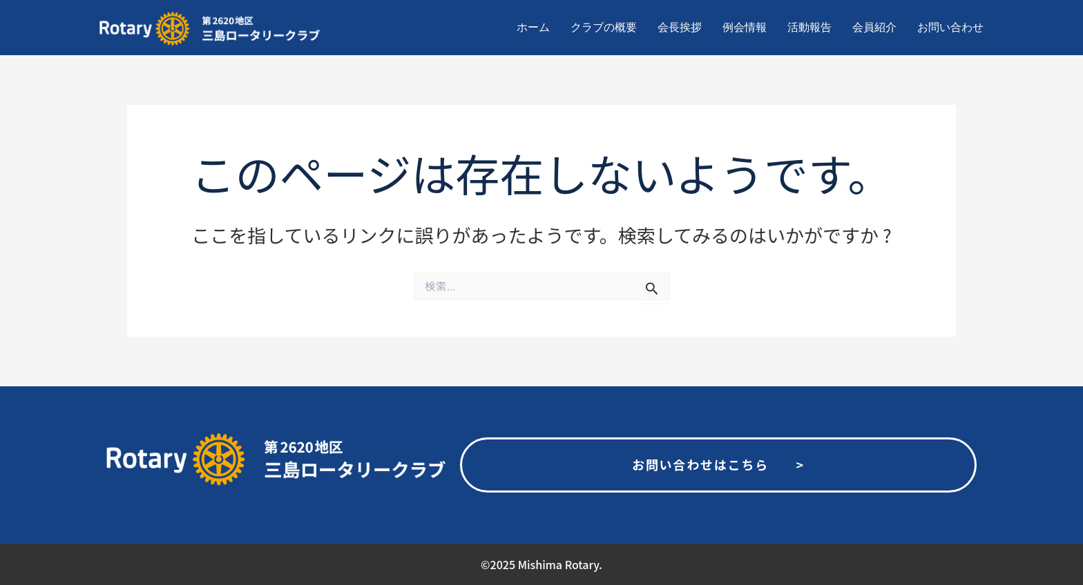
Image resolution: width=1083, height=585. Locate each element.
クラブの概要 (604, 27)
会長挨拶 (680, 27)
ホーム (533, 27)
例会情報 (744, 27)
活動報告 (809, 27)
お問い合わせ (950, 27)
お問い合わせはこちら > (718, 464)
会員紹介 (874, 27)
